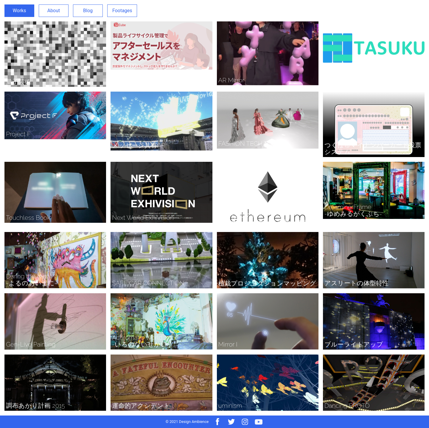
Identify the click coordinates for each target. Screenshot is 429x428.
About (53, 10)
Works (19, 10)
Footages (122, 10)
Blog (88, 10)
